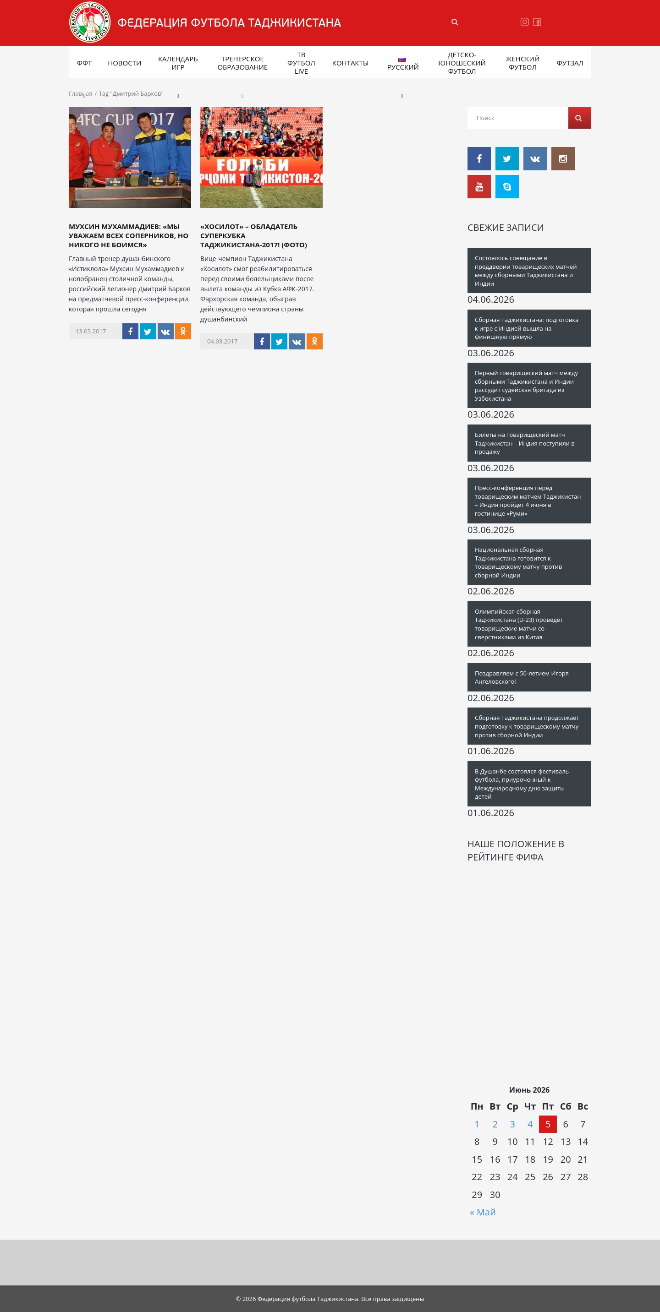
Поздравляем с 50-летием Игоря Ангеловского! (522, 677)
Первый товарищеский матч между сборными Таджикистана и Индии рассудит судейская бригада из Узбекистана (526, 386)
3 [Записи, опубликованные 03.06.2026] (512, 1124)
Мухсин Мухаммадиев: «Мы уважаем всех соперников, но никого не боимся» (128, 235)
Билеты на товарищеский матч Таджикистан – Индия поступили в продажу (525, 443)
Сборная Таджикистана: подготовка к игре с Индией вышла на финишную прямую (526, 328)
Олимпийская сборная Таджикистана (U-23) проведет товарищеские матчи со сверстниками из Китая (519, 624)
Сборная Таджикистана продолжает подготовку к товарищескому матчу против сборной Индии (527, 726)
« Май (483, 1212)
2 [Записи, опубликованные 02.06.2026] (494, 1124)
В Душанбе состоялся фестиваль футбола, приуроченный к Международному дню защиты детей (522, 784)
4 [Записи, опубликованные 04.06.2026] (530, 1124)
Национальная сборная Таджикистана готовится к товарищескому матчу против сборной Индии (518, 562)
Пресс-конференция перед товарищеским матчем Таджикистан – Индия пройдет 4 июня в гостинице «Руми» (528, 500)
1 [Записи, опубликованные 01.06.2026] (476, 1124)
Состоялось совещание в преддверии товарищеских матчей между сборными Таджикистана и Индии (526, 271)
